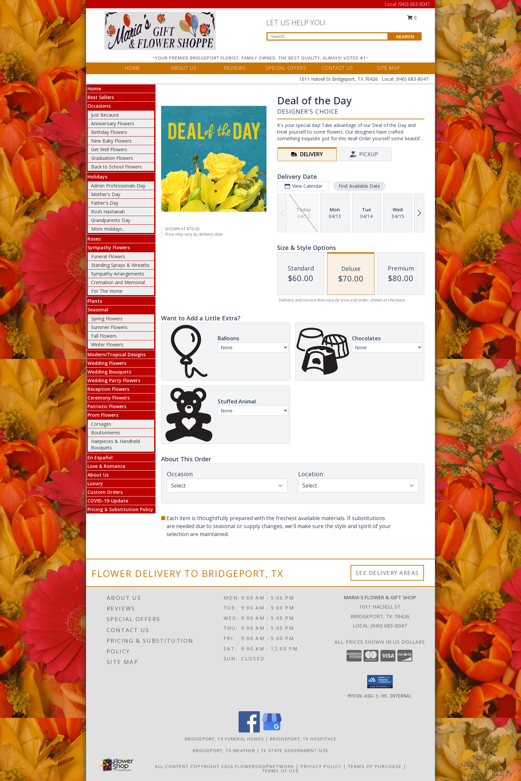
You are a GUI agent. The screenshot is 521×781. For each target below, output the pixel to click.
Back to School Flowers (116, 167)
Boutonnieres (105, 432)
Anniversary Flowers (112, 123)
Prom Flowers (102, 415)
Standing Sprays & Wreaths (120, 265)
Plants (94, 301)
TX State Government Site (294, 750)
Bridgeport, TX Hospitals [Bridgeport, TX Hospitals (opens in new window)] (303, 739)
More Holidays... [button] (108, 229)
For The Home (107, 291)
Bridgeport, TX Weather (224, 750)
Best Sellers (100, 97)
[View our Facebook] (249, 730)
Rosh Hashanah (108, 211)
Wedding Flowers (106, 363)
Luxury (95, 483)
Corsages (101, 424)
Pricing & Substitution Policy (120, 509)
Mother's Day (105, 194)
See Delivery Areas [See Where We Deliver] (387, 573)
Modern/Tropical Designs (116, 354)
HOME (132, 67)
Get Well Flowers (109, 149)
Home (94, 88)
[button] (380, 681)
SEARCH (405, 36)
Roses (94, 239)
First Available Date (359, 186)
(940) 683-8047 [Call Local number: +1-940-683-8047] (414, 4)
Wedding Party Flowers (113, 380)
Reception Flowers (108, 389)
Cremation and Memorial (118, 282)
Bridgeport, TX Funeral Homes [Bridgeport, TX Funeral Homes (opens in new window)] (224, 739)
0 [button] (412, 17)
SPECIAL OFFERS (286, 67)
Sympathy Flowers (108, 247)
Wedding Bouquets (109, 372)
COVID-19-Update (107, 501)
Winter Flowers (107, 344)
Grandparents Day (110, 220)
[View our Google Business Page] (271, 730)
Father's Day (104, 203)
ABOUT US (184, 67)
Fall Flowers (104, 336)
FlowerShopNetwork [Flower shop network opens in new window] (264, 766)
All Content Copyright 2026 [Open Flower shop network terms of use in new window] (194, 766)
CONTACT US (337, 67)
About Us (98, 475)
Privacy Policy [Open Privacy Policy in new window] (321, 766)
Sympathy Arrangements (117, 274)
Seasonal (97, 309)
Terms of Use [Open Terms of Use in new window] (280, 771)
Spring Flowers (107, 318)
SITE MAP (388, 67)
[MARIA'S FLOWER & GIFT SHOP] (160, 30)
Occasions (99, 106)
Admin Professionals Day (118, 185)
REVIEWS (235, 67)
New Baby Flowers (111, 141)
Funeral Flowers (108, 256)
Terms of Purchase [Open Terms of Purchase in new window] (375, 766)
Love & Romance (106, 466)
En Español (100, 457)
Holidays (97, 176)
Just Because (105, 115)
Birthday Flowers (109, 132)
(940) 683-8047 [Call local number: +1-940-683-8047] (388, 625)
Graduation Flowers (112, 158)
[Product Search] (327, 36)
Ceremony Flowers (108, 397)
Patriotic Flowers (106, 406)
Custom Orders (105, 492)
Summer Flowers (109, 327)
